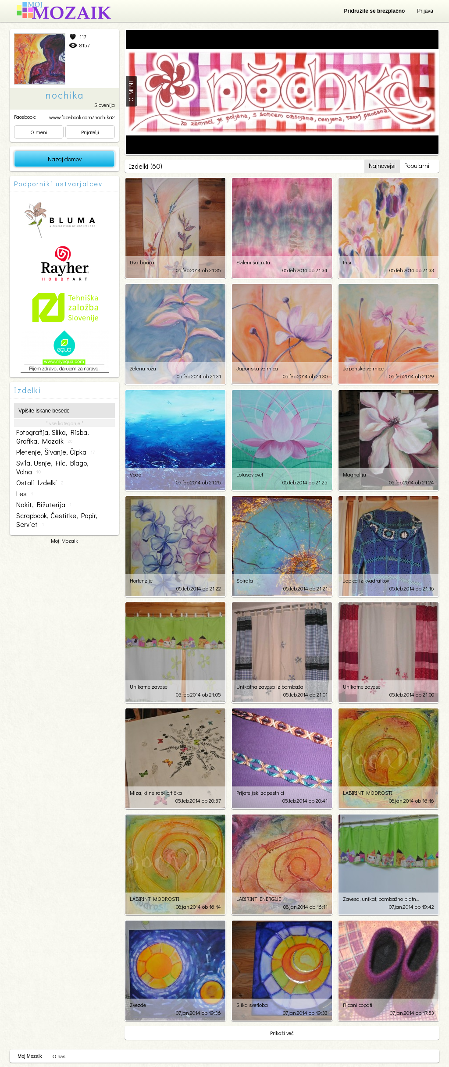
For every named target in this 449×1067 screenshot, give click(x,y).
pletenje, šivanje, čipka (55, 452)
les (24, 493)
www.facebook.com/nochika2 (82, 117)
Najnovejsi (382, 165)
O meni (38, 131)
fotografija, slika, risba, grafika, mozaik (52, 436)
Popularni (416, 165)
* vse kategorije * (64, 423)
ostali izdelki (40, 482)
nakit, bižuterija (43, 504)
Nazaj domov (65, 159)
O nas (59, 1056)
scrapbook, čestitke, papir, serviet (56, 520)
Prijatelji (90, 131)
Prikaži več (282, 1032)
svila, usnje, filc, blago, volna (52, 467)
